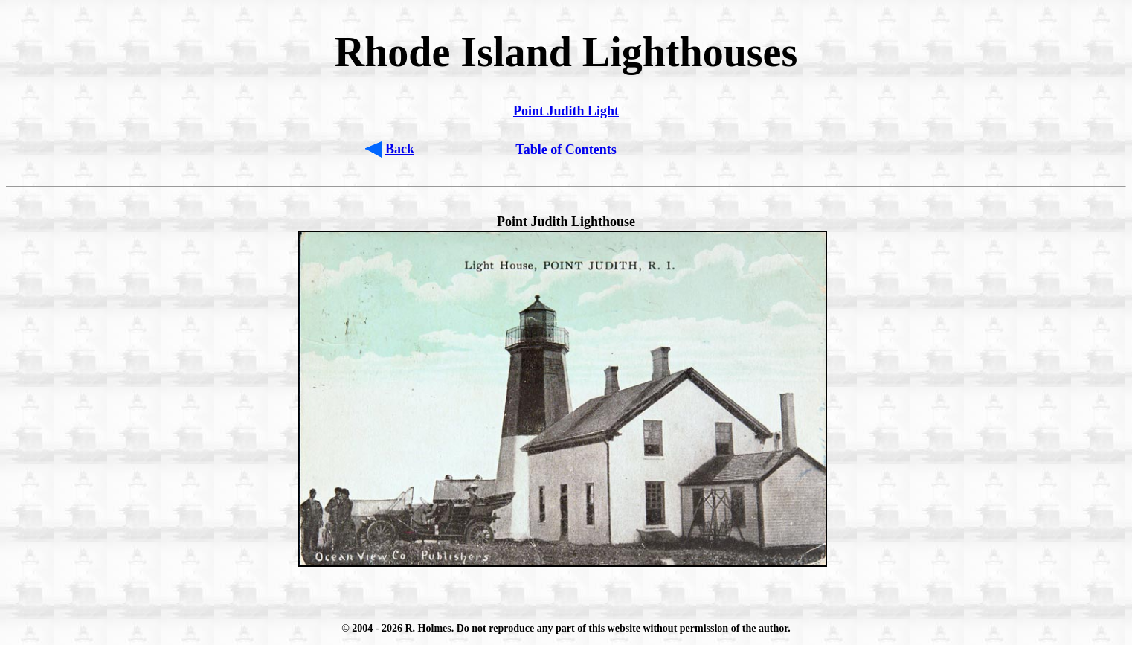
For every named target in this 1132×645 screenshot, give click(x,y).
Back (399, 148)
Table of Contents (565, 149)
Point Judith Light (566, 110)
